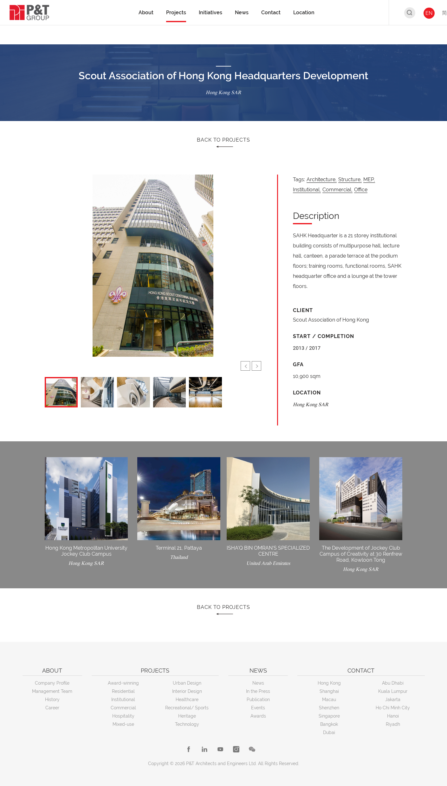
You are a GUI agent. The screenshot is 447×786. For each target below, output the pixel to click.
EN (428, 13)
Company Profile (52, 683)
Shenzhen (329, 707)
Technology (187, 724)
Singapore (329, 716)
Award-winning (123, 683)
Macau (329, 699)
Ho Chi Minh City (393, 707)
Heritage (187, 716)
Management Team (52, 691)
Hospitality (123, 716)
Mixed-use (123, 724)
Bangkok (329, 724)
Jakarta (392, 699)
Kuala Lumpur (392, 691)
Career (52, 707)
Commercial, (337, 190)
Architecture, (322, 179)
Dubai (329, 732)
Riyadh (393, 724)
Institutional (123, 699)
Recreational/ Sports (187, 707)
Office (360, 190)
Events (258, 707)
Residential (123, 691)
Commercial (123, 707)
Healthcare (187, 699)
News (258, 683)
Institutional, (307, 190)
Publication (258, 699)
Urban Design (187, 683)
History (52, 699)
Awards (258, 716)
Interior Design (187, 691)
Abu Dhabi (393, 683)
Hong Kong (329, 683)
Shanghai (329, 691)
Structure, (350, 179)
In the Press (258, 691)
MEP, (369, 179)
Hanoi (393, 716)
